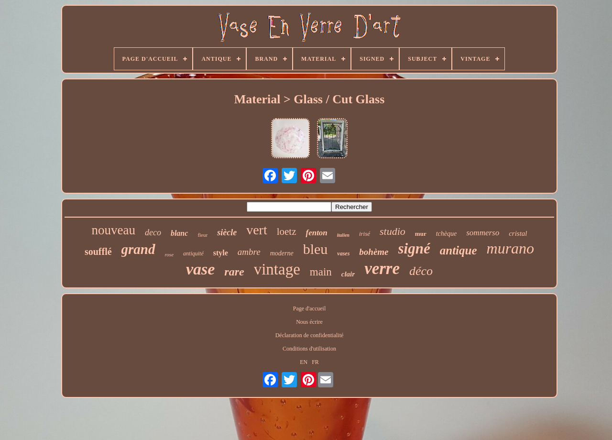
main (321, 272)
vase (200, 269)
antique (458, 250)
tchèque (446, 233)
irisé (364, 233)
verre (382, 268)
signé (414, 248)
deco (153, 232)
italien (343, 235)
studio (392, 231)
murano (511, 248)
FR (315, 362)
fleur (202, 235)
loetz (286, 231)
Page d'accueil (309, 308)
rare (234, 271)
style (220, 253)
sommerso (482, 232)
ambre (249, 252)
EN (303, 362)
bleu (315, 249)
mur (420, 233)
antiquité (193, 253)
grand (138, 249)
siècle (227, 232)
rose (169, 254)
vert (256, 229)
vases (343, 253)
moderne (282, 253)
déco (421, 271)
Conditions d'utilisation (309, 348)
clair (348, 274)
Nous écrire (309, 322)
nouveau (113, 230)
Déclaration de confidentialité (309, 335)
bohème (373, 252)
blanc (179, 233)
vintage (277, 269)
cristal (518, 233)
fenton (316, 232)
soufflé (98, 251)
